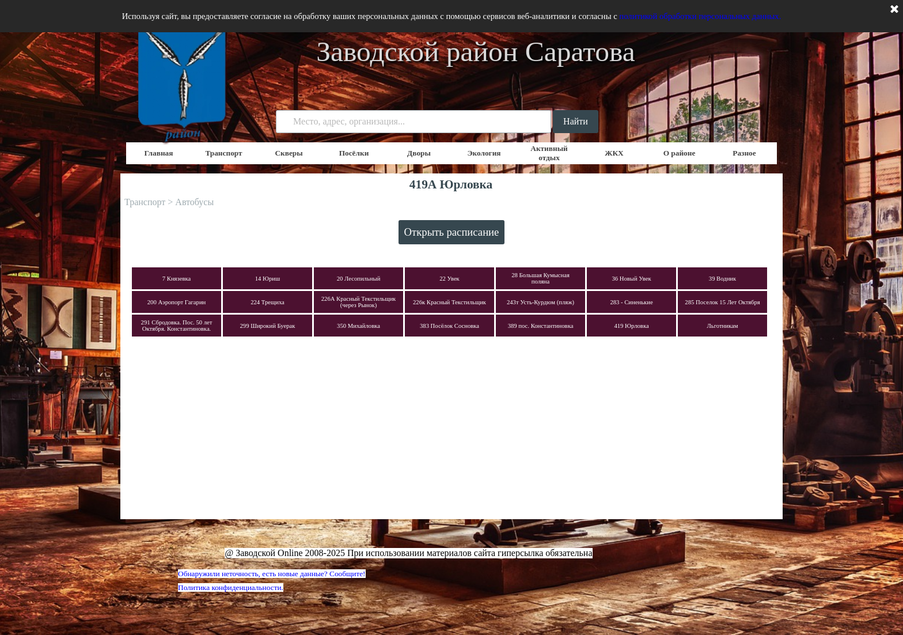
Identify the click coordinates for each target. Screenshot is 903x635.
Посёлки (354, 153)
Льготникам (722, 326)
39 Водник (722, 278)
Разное (744, 153)
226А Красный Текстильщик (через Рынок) (358, 302)
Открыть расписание (451, 232)
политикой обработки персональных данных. (700, 16)
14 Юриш (267, 278)
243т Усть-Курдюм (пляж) (540, 302)
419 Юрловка (631, 326)
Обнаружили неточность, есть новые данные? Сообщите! (272, 573)
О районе (679, 153)
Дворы (419, 153)
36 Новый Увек (631, 278)
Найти (575, 121)
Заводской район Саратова (475, 51)
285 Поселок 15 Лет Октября (722, 302)
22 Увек (449, 278)
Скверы (288, 153)
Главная (159, 153)
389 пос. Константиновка (541, 326)
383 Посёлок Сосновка (449, 326)
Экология (483, 153)
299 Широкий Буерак (267, 326)
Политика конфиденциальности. (230, 587)
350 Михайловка (358, 326)
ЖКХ (614, 153)
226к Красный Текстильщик (449, 302)
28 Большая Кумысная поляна (540, 278)
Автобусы (194, 202)
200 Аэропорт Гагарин (176, 302)
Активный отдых (549, 153)
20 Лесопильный (359, 278)
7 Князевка (176, 278)
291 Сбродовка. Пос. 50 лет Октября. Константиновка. (177, 325)
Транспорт (223, 153)
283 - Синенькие (631, 302)
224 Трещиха (267, 302)
